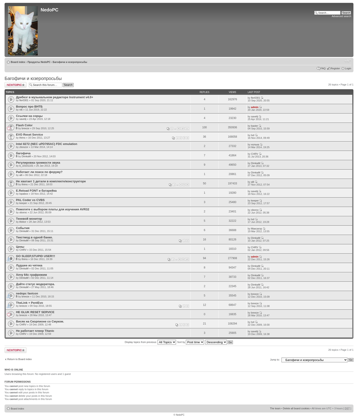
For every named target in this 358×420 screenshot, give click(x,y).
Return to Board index (19, 359)
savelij (22, 119)
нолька (255, 144)
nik (21, 109)
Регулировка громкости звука (38, 162)
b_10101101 (26, 165)
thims (22, 137)
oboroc (23, 212)
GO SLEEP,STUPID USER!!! (35, 256)
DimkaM (26, 156)
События (22, 228)
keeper (23, 203)
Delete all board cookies (296, 408)
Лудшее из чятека (29, 265)
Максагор (256, 228)
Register (335, 68)
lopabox (23, 193)
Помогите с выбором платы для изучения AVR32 (52, 209)
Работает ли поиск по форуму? (39, 172)
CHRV (254, 153)
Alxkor (22, 221)
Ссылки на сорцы (29, 116)
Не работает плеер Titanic (35, 330)
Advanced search (341, 16)
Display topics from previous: (150, 342)
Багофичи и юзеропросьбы (70, 62)
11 (187, 128)
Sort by (190, 342)
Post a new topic (15, 85)
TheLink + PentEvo (29, 302)
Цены (20, 246)
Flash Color (24, 125)
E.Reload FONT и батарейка (36, 190)
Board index (18, 62)
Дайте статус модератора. (35, 284)
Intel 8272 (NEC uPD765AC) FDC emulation (46, 144)
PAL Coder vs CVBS (30, 200)
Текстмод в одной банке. (34, 237)
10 (182, 128)
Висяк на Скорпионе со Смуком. (40, 321)
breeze (25, 128)
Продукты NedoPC (38, 62)
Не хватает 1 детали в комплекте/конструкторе (51, 181)
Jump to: (275, 359)
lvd (252, 135)
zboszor (23, 147)
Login (348, 68)
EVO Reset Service (29, 134)
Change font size (348, 61)
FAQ (323, 68)
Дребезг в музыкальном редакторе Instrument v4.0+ (54, 97)
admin (254, 107)
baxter (254, 125)
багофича (23, 153)
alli (20, 175)
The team (275, 408)
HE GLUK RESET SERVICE (35, 312)
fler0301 (24, 100)
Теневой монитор (29, 218)
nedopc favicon (27, 293)
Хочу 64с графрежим (31, 274)
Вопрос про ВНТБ (29, 106)
